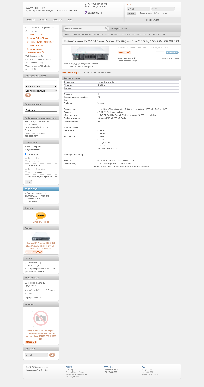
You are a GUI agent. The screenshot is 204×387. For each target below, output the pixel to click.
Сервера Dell (33, 162)
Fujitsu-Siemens (84, 34)
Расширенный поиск (119, 28)
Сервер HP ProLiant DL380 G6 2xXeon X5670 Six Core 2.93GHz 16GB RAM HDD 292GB (40, 246)
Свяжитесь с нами (35, 199)
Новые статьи (33, 263)
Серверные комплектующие (41, 27)
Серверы (32, 31)
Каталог (66, 34)
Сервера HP (32, 154)
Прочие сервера (34, 173)
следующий (85, 64)
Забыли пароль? (161, 13)
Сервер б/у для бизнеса (35, 297)
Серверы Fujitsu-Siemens (39, 38)
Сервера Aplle (33, 165)
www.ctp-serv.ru (37, 8)
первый (67, 64)
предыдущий (75, 64)
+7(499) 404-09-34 (97, 4)
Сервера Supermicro (36, 169)
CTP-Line (44, 370)
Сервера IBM (33, 158)
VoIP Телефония (34, 56)
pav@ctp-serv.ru (148, 370)
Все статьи (31, 266)
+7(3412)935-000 (97, 6)
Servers (74, 34)
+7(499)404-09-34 (82, 374)
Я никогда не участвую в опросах (42, 176)
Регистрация (146, 13)
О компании (32, 202)
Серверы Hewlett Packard (40, 42)
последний (95, 64)
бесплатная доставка (170, 58)
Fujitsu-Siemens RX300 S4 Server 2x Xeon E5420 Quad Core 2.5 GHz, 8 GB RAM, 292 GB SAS (129, 34)
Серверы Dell (35, 34)
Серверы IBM (35, 45)
